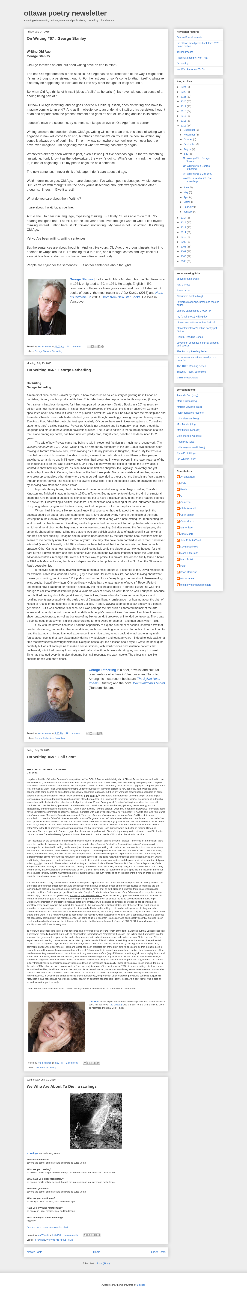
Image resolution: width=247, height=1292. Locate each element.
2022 (184, 91)
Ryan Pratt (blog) (186, 453)
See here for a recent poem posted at (47, 1227)
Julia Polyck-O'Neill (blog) (191, 447)
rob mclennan (187, 578)
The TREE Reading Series (191, 366)
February (189, 206)
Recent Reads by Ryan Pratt (192, 57)
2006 (184, 256)
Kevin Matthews (189, 546)
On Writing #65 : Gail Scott (51, 757)
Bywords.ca (183, 290)
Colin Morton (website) (189, 435)
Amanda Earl (187, 476)
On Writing (183, 63)
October (188, 139)
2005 (184, 261)
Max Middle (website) (188, 430)
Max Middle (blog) (187, 424)
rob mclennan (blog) (188, 418)
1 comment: (72, 1062)
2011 (184, 232)
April (186, 197)
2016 (184, 120)
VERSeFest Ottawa (187, 377)
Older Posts (158, 1251)
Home (96, 1251)
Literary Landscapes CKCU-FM (194, 310)
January (188, 211)
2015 (184, 125)
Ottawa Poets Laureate (189, 37)
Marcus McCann (189, 553)
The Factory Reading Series (192, 351)
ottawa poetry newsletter (65, 13)
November (190, 134)
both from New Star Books (121, 297)
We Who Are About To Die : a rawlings (62, 1086)
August (188, 149)
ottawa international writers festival (196, 322)
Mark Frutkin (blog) (187, 401)
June (187, 187)
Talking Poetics (185, 52)
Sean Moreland (188, 572)
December (190, 129)
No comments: (75, 346)
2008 (184, 246)
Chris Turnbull (188, 508)
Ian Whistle (186, 527)
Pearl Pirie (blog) (186, 441)
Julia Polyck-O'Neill (190, 540)
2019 (184, 106)
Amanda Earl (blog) (187, 395)
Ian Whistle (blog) (186, 459)
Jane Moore (187, 533)
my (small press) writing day (192, 316)
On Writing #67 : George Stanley (56, 38)
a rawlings (32, 1153)
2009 (184, 241)
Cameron (185, 502)
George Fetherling (44, 738)
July (186, 153)
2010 (184, 237)
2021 (184, 96)
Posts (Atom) (103, 1263)
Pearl (183, 565)
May (186, 192)
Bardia (184, 489)
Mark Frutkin (187, 559)
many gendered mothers (190, 412)
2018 (184, 111)
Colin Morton (187, 514)
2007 (184, 251)
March (187, 202)
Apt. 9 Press (183, 284)
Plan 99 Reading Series (190, 336)
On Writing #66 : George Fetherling (59, 370)
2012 (184, 227)
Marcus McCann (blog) (189, 406)
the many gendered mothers (195, 584)
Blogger (141, 1285)
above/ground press (188, 278)
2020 (184, 101)
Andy (183, 483)
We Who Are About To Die (59, 1239)
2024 (184, 87)
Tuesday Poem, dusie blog (191, 371)
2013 (184, 222)
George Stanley (42, 351)
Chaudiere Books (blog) (190, 296)
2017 (184, 115)
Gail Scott (40, 1067)
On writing (57, 351)
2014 (184, 217)
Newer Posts (34, 1251)
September (190, 144)
